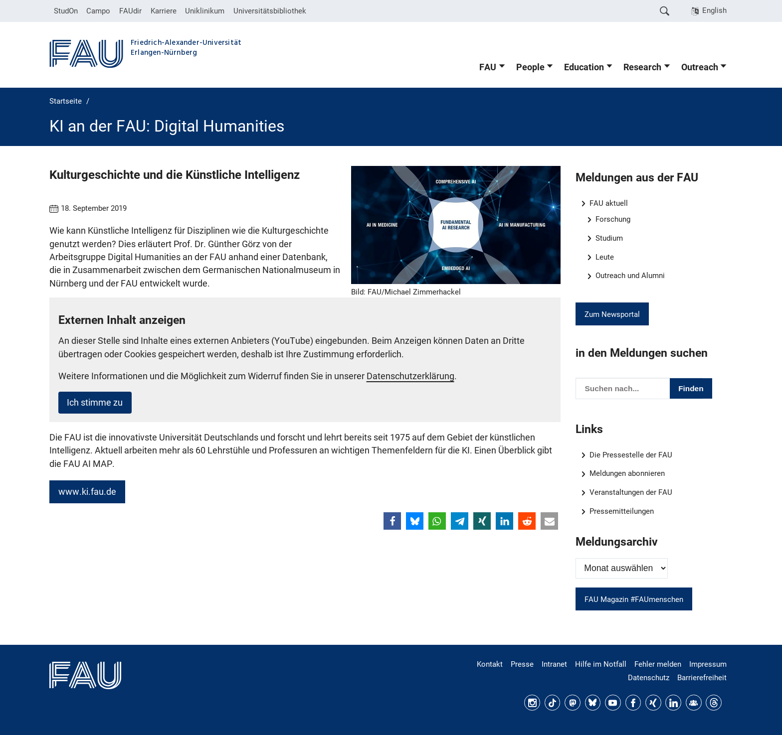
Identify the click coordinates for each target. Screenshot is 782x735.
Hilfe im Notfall (600, 664)
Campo (98, 10)
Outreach (699, 67)
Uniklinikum (204, 10)
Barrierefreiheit (702, 677)
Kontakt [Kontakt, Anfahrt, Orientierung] (490, 664)
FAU (487, 67)
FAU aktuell (608, 203)
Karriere (164, 10)
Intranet (554, 664)
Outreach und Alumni (630, 275)
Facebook (633, 703)
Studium (609, 238)
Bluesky (593, 703)
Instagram (532, 703)
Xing (653, 703)
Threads (714, 703)
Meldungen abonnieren (627, 473)
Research (642, 67)
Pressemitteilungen (621, 511)
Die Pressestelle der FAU (630, 454)
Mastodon (573, 703)
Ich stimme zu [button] (95, 403)
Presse (522, 664)
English (714, 10)
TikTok (553, 703)
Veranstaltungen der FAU (630, 492)
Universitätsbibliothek (269, 10)
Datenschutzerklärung (410, 376)
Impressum (708, 664)
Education (584, 67)
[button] (392, 521)
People (530, 67)
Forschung (612, 219)
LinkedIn (673, 703)
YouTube (613, 703)
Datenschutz (648, 677)
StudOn (66, 10)
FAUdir (130, 10)
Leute (604, 257)
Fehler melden (657, 664)
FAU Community (694, 703)
